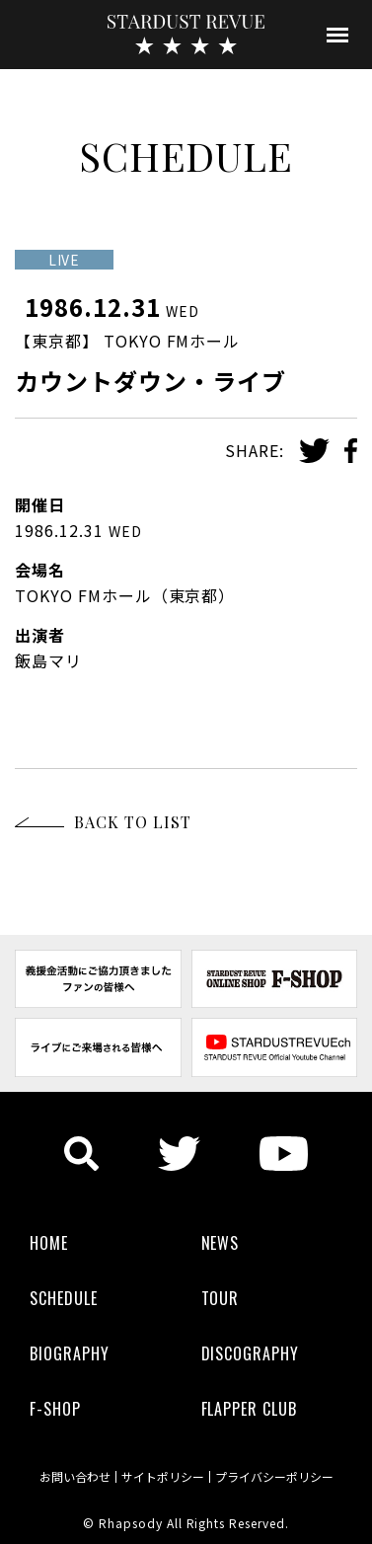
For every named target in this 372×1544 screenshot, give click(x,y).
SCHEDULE (64, 1298)
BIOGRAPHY (70, 1353)
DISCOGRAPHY (250, 1353)
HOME (49, 1243)
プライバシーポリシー (274, 1477)
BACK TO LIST (132, 821)
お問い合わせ (75, 1477)
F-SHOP (55, 1409)
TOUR (220, 1298)
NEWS (220, 1243)
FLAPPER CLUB (249, 1409)
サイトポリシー (162, 1477)
